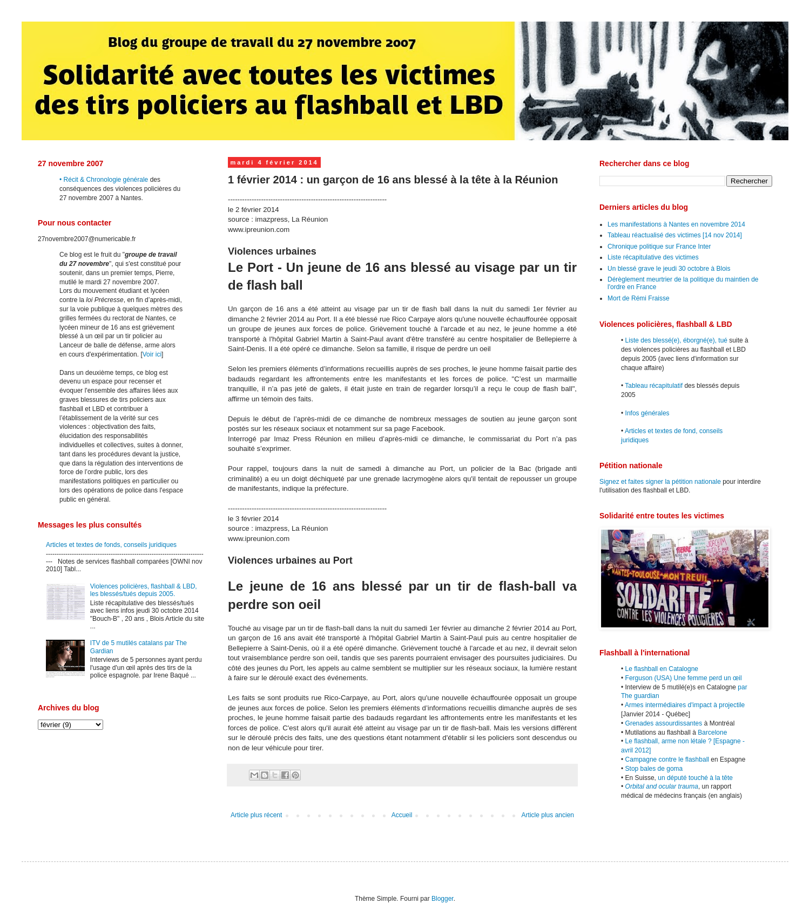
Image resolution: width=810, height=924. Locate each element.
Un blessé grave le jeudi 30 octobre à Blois (669, 268)
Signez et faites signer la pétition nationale (660, 481)
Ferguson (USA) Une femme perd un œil (683, 678)
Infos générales (647, 413)
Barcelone (712, 732)
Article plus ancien (548, 815)
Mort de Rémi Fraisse (639, 298)
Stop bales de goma (654, 768)
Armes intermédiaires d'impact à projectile (685, 705)
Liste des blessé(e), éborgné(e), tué (676, 340)
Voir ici (152, 354)
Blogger (442, 898)
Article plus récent (256, 815)
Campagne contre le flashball (667, 759)
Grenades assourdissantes (664, 723)
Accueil (402, 815)
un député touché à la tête (695, 778)
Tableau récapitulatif (654, 385)
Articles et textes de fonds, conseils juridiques (111, 545)
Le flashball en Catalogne (661, 669)
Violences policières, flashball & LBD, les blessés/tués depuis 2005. (143, 590)
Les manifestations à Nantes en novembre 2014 (676, 224)
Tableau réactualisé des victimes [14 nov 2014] (675, 235)
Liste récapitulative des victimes (653, 257)
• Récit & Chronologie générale (103, 179)
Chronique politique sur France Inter (659, 246)
